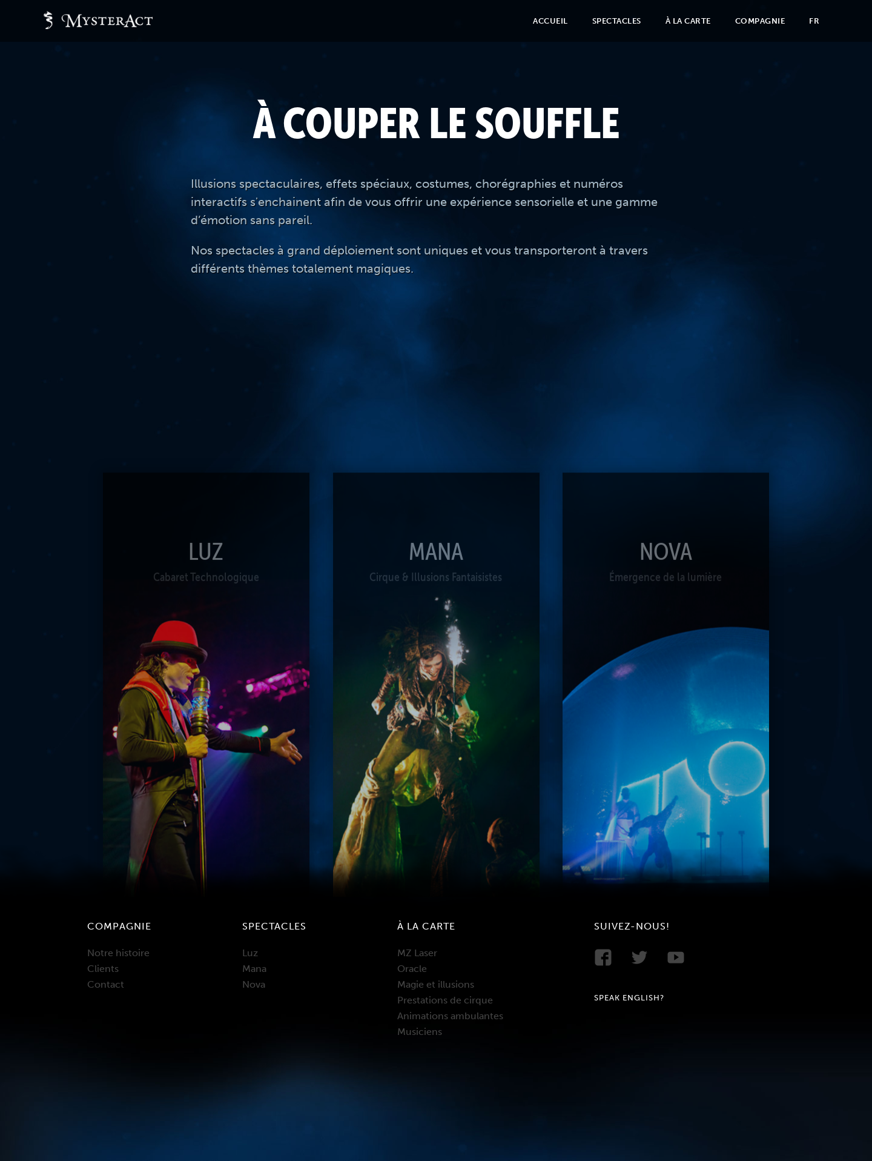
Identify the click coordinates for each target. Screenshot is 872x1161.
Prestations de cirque (445, 1000)
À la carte (688, 20)
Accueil (550, 20)
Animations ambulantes (450, 1016)
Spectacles (616, 20)
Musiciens (419, 1031)
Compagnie (760, 20)
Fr (814, 20)
